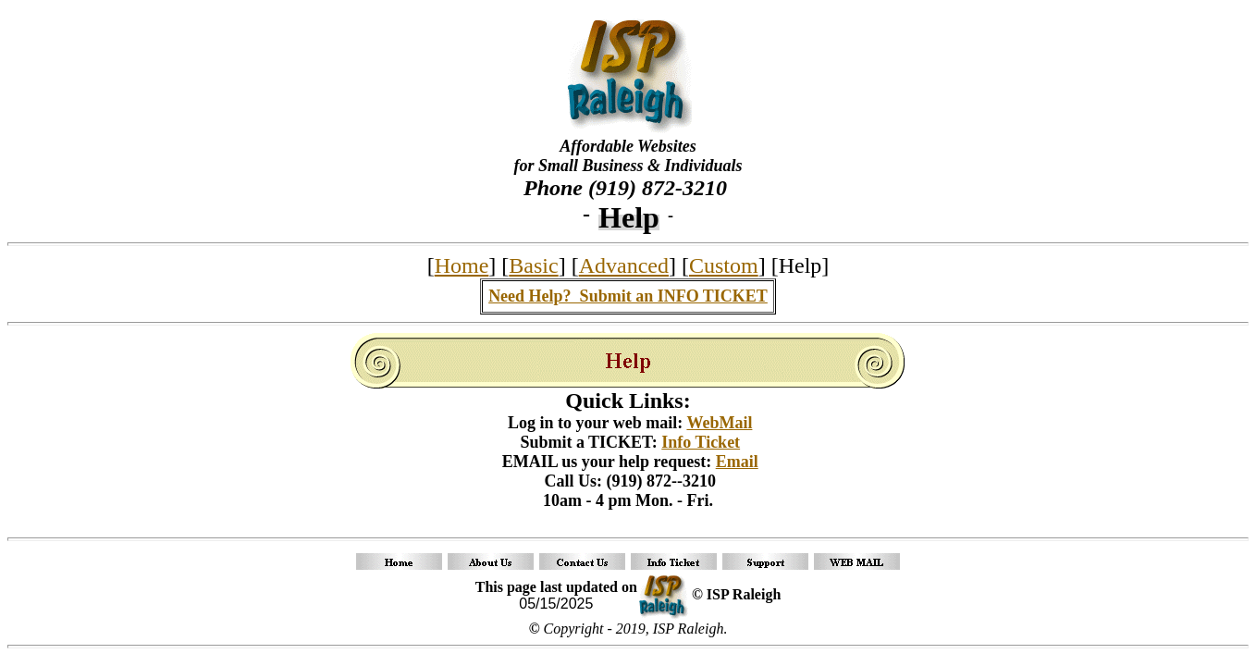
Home (462, 265)
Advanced (624, 265)
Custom (723, 265)
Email (737, 461)
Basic (533, 265)
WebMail (719, 422)
